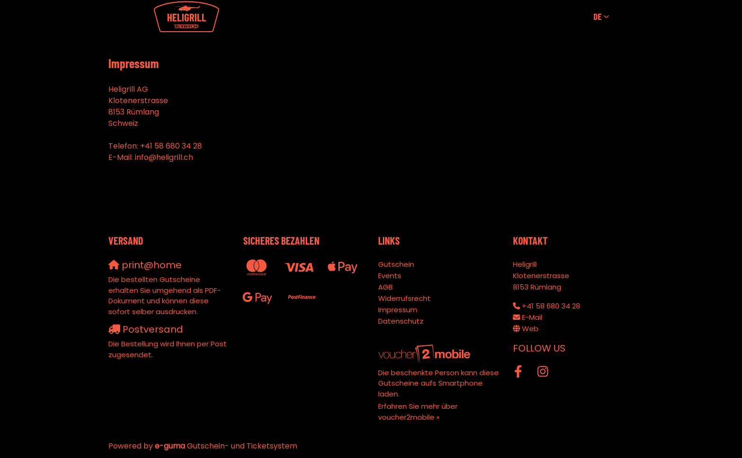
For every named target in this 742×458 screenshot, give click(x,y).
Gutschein (396, 264)
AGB (385, 287)
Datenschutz (401, 321)
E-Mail (532, 317)
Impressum (397, 310)
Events (389, 276)
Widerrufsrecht (404, 298)
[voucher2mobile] (425, 354)
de (597, 16)
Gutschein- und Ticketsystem (226, 445)
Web (530, 329)
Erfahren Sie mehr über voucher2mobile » (418, 411)
